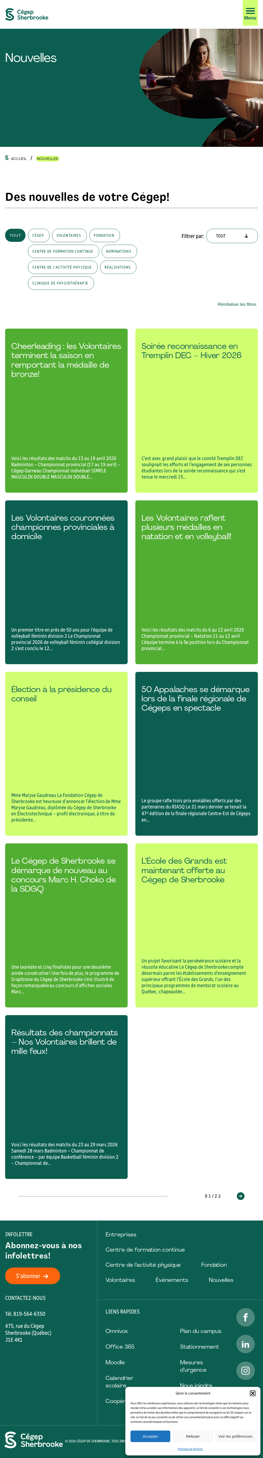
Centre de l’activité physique (143, 1265)
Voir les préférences (235, 1436)
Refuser (193, 1436)
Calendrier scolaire (120, 1381)
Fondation (214, 1265)
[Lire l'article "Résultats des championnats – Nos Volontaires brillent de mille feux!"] (66, 1097)
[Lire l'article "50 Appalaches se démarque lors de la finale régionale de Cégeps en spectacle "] (196, 754)
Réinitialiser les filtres (237, 304)
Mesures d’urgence (193, 1366)
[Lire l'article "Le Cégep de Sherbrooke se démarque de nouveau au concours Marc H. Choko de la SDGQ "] (66, 925)
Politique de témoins (190, 1449)
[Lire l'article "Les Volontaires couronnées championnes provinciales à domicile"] (66, 582)
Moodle (115, 1362)
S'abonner (35, 1276)
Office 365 (120, 1346)
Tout (15, 235)
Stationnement (199, 1346)
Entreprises (121, 1234)
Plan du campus (200, 1331)
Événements (172, 1280)
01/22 (213, 1196)
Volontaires (120, 1280)
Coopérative (122, 1401)
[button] (252, 1393)
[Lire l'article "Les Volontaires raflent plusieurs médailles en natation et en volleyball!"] (196, 582)
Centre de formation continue (145, 1249)
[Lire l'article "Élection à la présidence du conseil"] (66, 754)
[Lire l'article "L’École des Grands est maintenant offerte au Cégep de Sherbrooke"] (196, 925)
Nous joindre (196, 1385)
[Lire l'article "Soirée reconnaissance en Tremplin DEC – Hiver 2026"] (196, 410)
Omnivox (117, 1331)
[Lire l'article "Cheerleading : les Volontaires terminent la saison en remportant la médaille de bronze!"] (66, 410)
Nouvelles (221, 1280)
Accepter (150, 1436)
